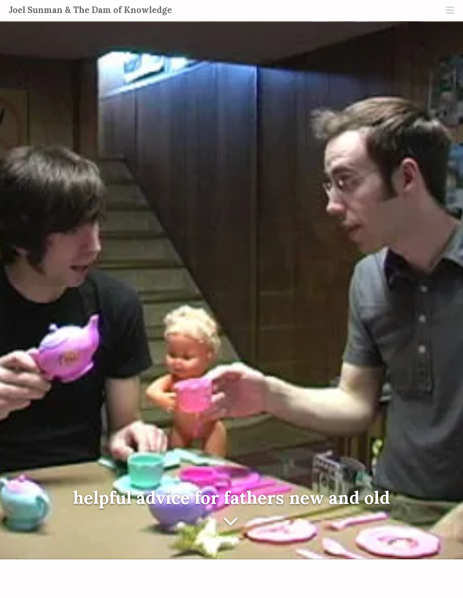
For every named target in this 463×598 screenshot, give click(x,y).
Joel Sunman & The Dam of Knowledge (90, 10)
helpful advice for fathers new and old (231, 498)
